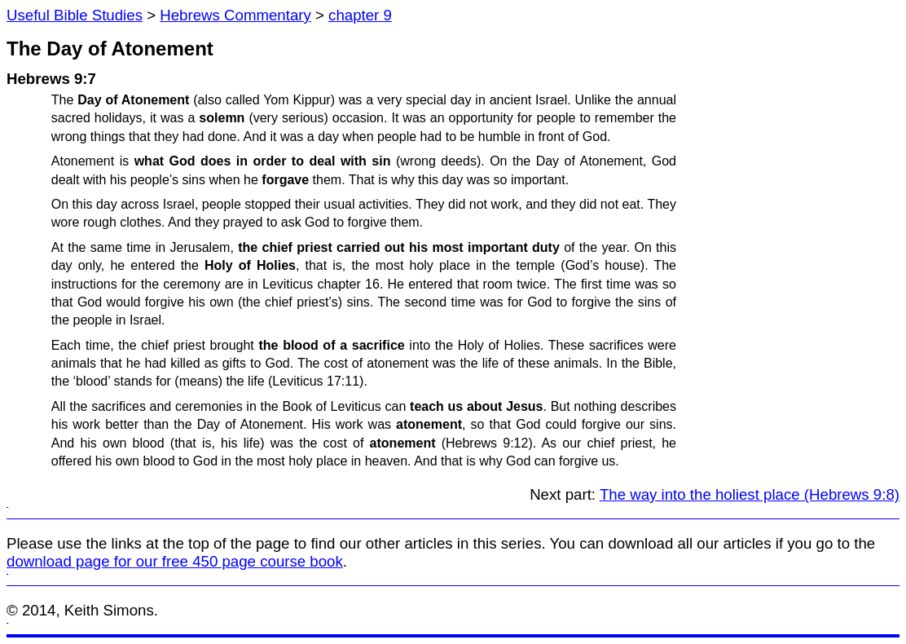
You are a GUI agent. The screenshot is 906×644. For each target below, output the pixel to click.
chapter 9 (360, 15)
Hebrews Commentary (235, 15)
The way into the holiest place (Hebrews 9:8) (749, 494)
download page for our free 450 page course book (175, 561)
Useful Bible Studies (75, 15)
